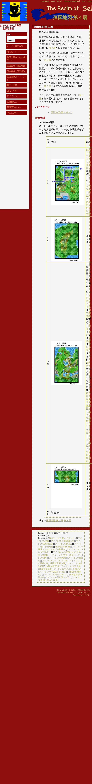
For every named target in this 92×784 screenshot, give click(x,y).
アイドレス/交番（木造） (64, 555)
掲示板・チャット (15, 52)
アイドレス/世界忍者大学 (62, 541)
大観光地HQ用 (53, 566)
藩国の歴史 (12, 77)
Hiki (71, 590)
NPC (15, 91)
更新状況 (19, 46)
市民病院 (88, 347)
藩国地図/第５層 (62, 546)
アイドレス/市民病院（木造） (52, 572)
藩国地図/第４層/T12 (61, 112)
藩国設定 (77, 569)
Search (59, 1)
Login (89, 1)
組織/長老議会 (45, 569)
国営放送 (21, 71)
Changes (67, 1)
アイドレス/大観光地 (71, 566)
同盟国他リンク (14, 107)
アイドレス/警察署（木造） (58, 577)
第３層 (52, 47)
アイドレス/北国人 (63, 544)
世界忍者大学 (88, 211)
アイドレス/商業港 (57, 558)
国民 (9, 91)
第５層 (59, 520)
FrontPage (45, 1)
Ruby (70, 592)
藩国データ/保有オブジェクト (62, 538)
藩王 (9, 85)
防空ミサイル (88, 304)
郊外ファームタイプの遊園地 (88, 158)
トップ (10, 46)
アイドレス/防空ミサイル (55, 574)
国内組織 (11, 71)
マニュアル (12, 113)
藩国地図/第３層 (57, 563)
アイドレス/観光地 (62, 569)
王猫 (15, 85)
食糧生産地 (88, 405)
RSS (83, 1)
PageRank (76, 1)
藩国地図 (51, 520)
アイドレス (12, 96)
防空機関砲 (88, 313)
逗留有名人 (12, 102)
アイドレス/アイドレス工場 (54, 560)
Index (52, 1)
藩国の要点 (12, 57)
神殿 (88, 399)
